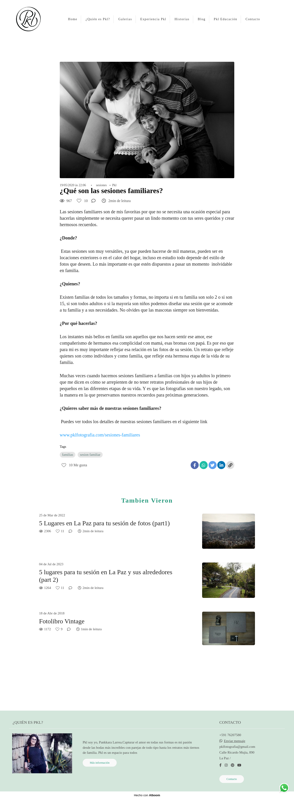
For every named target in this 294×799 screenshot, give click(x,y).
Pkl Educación (225, 19)
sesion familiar (90, 454)
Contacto (253, 19)
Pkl (114, 185)
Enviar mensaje (234, 741)
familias (67, 454)
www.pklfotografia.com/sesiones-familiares (100, 434)
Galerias (125, 19)
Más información (100, 762)
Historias (182, 19)
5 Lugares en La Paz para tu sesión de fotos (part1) (104, 523)
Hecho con (147, 795)
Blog (202, 19)
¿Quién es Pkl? (98, 19)
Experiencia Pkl (153, 19)
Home (72, 19)
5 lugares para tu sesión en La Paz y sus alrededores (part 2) (105, 575)
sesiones (101, 185)
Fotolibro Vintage (62, 621)
